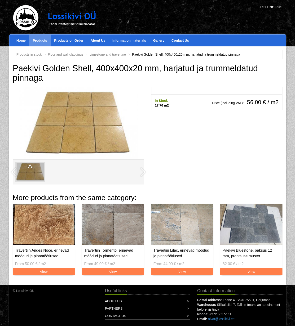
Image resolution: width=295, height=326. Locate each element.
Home (21, 40)
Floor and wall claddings (65, 54)
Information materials (129, 40)
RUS (278, 7)
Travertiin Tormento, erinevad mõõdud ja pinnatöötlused (108, 253)
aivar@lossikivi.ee (221, 319)
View (44, 272)
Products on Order (69, 40)
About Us (98, 40)
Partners (114, 308)
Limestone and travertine (107, 54)
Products (40, 40)
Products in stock (29, 54)
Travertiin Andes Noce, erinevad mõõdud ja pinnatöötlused (42, 253)
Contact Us (180, 40)
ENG (270, 7)
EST (263, 7)
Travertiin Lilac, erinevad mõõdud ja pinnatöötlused (181, 253)
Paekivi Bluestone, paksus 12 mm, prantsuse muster (247, 253)
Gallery (158, 40)
